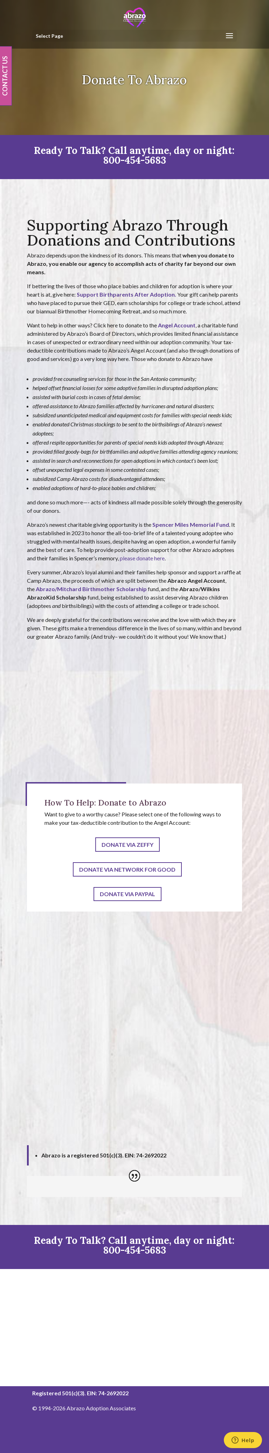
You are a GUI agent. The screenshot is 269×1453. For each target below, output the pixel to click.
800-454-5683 (134, 160)
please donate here (142, 558)
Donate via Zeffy (127, 844)
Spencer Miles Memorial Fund (190, 524)
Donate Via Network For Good (127, 869)
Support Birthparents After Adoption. (126, 294)
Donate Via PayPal (127, 894)
